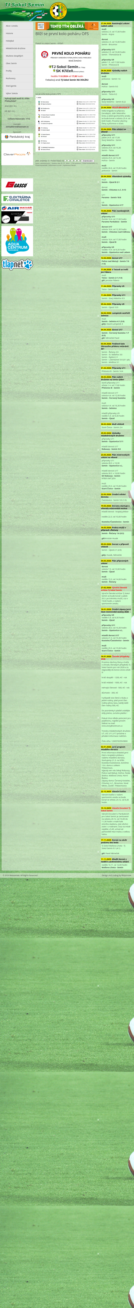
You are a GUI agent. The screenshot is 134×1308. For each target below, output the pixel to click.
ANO (7, 106)
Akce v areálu (12, 26)
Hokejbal (10, 41)
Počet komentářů (89, 163)
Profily (9, 71)
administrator (45, 163)
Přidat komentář (41, 165)
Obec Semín (11, 63)
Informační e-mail (55, 165)
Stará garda (11, 86)
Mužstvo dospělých (14, 56)
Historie (9, 33)
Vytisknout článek (69, 165)
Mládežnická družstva (15, 48)
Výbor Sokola (12, 93)
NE (6, 111)
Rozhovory (10, 78)
